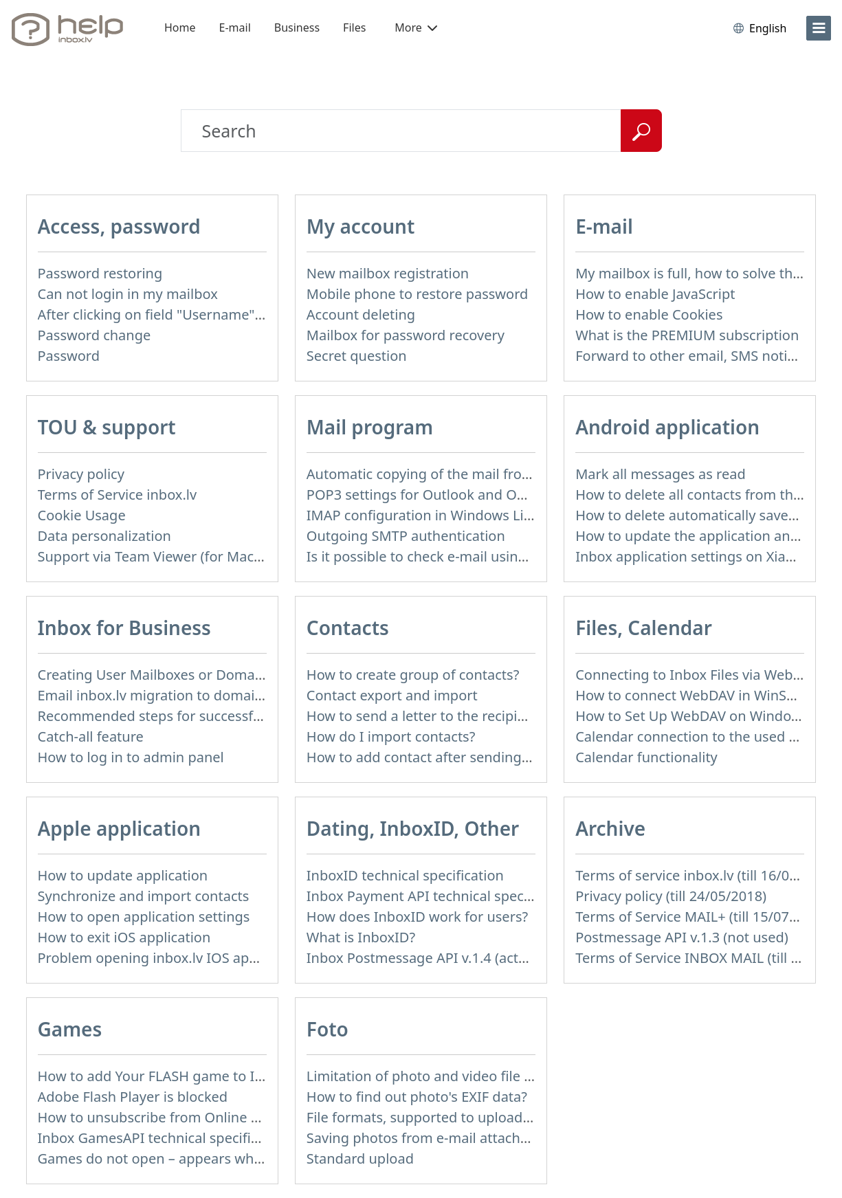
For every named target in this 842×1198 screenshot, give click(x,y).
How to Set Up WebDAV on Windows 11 (701, 716)
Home (180, 27)
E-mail (235, 27)
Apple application (119, 828)
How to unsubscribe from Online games (166, 1117)
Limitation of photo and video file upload (438, 1076)
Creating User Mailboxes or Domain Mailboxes (187, 674)
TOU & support (107, 427)
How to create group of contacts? (413, 674)
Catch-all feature (91, 736)
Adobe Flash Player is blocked (133, 1096)
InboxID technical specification (405, 875)
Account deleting (361, 314)
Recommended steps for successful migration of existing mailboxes (255, 716)
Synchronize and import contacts (144, 896)
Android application (667, 427)
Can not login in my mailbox (128, 294)
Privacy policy (81, 474)
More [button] (416, 27)
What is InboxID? (361, 937)
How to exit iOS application (124, 937)
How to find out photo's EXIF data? (417, 1096)
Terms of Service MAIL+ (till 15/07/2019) (702, 916)
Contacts (348, 627)
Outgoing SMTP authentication (406, 535)
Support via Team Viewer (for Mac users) (167, 556)
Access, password (119, 226)
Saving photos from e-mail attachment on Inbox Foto (477, 1138)
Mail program (370, 427)
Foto (327, 1029)
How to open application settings (144, 916)
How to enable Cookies (648, 314)
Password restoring (100, 273)
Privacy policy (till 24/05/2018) (670, 896)
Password (69, 355)
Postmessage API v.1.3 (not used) (681, 937)
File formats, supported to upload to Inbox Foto (459, 1117)
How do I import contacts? (391, 736)
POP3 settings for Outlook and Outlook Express (459, 494)
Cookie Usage (82, 515)
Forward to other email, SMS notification (705, 355)
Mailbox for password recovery (406, 335)
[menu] (818, 28)
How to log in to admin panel (131, 757)
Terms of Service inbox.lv (117, 494)
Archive (610, 828)
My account (361, 226)
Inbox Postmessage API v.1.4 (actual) (424, 958)
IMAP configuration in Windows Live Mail (438, 515)
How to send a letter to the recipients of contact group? (484, 716)
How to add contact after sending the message (457, 757)
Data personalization (104, 535)
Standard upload (360, 1158)
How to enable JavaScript (655, 294)
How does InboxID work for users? (417, 916)
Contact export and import (392, 695)
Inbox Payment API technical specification (441, 896)
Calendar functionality (646, 757)
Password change (94, 335)
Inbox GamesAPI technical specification (164, 1138)
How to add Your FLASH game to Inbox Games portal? (211, 1076)
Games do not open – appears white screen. (179, 1158)
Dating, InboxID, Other (413, 828)
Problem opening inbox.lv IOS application (171, 958)
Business (297, 27)
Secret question (357, 355)
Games (70, 1029)
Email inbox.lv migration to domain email (170, 695)
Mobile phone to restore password (418, 294)
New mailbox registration (388, 273)
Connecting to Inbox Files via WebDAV (697, 674)
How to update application (123, 875)
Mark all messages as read (660, 474)
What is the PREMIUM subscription (687, 335)
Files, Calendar (643, 627)
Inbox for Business (124, 627)
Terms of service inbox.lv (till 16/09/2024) (706, 875)
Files (354, 27)
